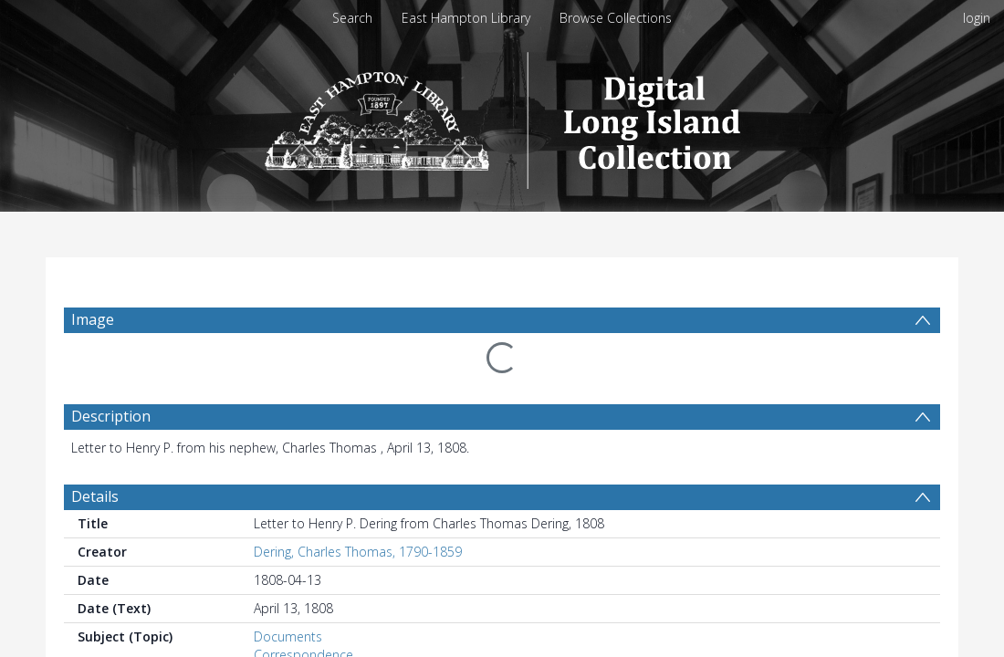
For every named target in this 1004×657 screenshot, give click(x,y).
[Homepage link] (502, 115)
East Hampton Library (466, 17)
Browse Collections (616, 17)
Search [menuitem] (352, 17)
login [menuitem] (976, 17)
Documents (288, 636)
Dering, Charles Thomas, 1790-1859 (358, 551)
